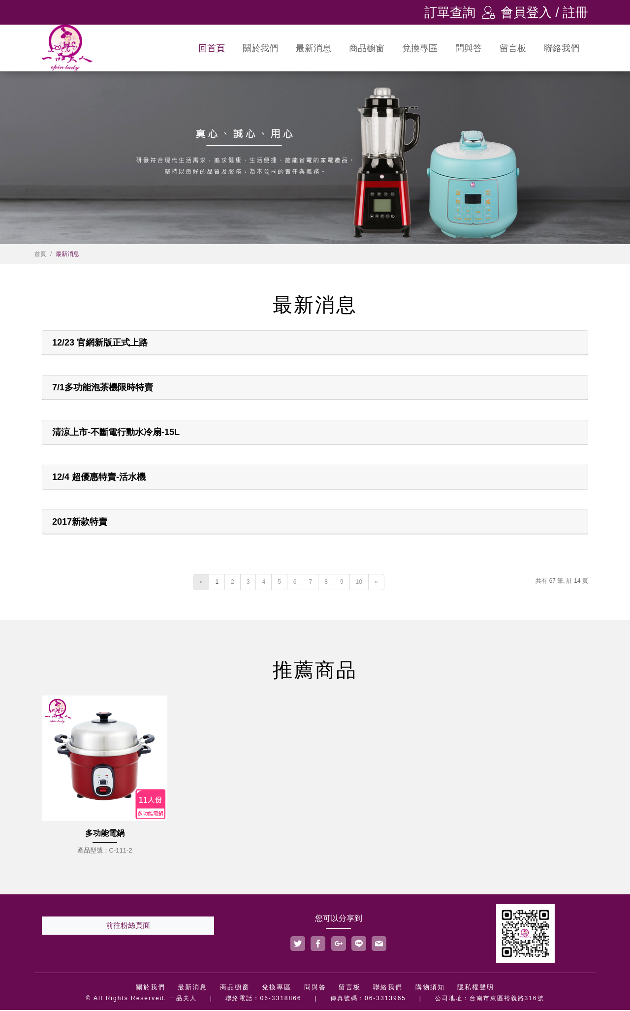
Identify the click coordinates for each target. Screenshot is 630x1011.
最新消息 (313, 48)
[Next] (376, 583)
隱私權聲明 (475, 988)
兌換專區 (420, 48)
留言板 (513, 48)
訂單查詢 (449, 12)
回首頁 (211, 48)
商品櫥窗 (366, 48)
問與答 (468, 48)
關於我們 (260, 48)
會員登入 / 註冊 (535, 12)
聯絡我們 (561, 48)
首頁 (40, 255)
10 (359, 582)
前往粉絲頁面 (128, 926)
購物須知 (430, 988)
